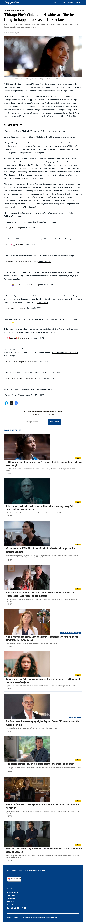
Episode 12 (28, 87)
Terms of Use (10, 901)
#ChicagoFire (40, 222)
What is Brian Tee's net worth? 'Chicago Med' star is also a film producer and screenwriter (39, 137)
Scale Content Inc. (43, 870)
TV (64, 2)
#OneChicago (68, 255)
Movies (70, 2)
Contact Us (10, 905)
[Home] (11, 2)
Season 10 (44, 96)
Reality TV (56, 2)
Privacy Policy (11, 895)
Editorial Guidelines (12, 892)
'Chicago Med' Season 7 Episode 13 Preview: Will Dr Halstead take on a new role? (36, 131)
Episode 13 (21, 96)
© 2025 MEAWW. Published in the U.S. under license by (22, 870)
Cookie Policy (11, 898)
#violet (7, 279)
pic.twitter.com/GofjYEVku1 (50, 372)
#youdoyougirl (72, 276)
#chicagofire (15, 279)
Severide (51, 109)
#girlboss (62, 276)
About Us (9, 889)
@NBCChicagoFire (70, 352)
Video (78, 2)
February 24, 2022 (28, 228)
